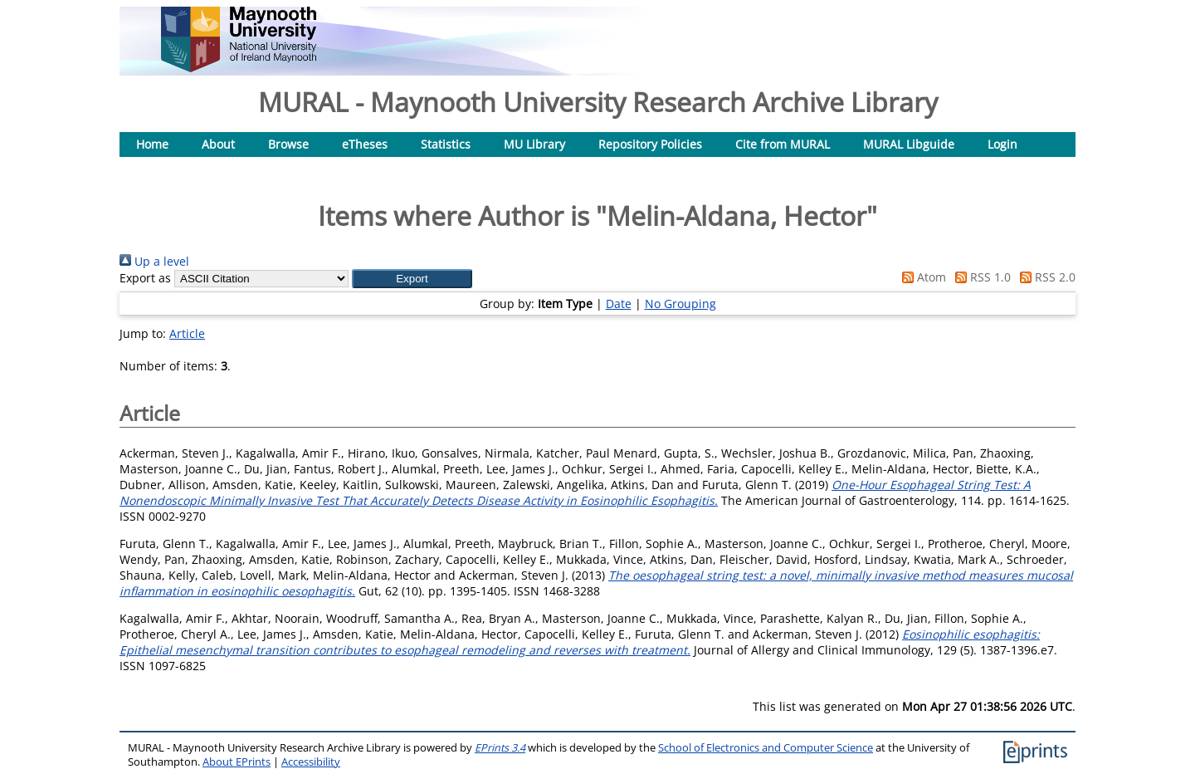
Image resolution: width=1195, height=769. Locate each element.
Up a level (154, 261)
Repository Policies (650, 144)
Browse (288, 144)
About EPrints (236, 762)
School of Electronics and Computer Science (765, 748)
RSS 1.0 (980, 277)
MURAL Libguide (908, 144)
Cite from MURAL (782, 144)
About (218, 144)
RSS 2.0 (1045, 277)
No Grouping (680, 303)
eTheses (365, 144)
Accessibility (310, 762)
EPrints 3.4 (500, 748)
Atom (921, 277)
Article (187, 333)
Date (619, 303)
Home (152, 144)
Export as (145, 278)
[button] (412, 278)
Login (1002, 144)
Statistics (446, 144)
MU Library (534, 144)
